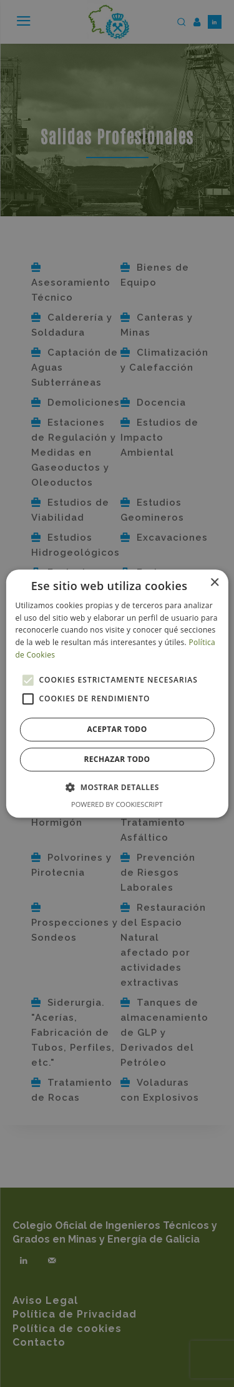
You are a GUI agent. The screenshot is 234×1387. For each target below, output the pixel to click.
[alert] (117, 693)
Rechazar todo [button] (117, 759)
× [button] (214, 583)
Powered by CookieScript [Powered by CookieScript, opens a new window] (117, 804)
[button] (116, 787)
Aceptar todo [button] (117, 729)
